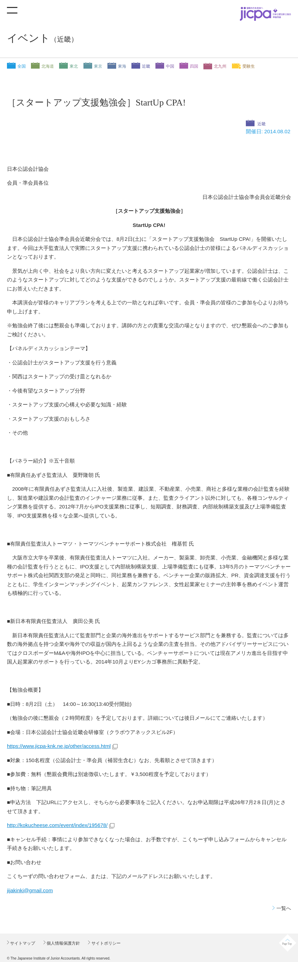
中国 (170, 66)
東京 (98, 66)
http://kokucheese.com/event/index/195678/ (57, 825)
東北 (74, 66)
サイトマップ (22, 943)
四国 (194, 66)
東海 (122, 66)
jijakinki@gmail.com (30, 890)
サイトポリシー (105, 943)
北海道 (47, 66)
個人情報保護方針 (63, 943)
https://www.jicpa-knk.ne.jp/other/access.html (59, 746)
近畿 (146, 66)
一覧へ (283, 908)
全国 (21, 66)
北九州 (220, 66)
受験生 (248, 66)
